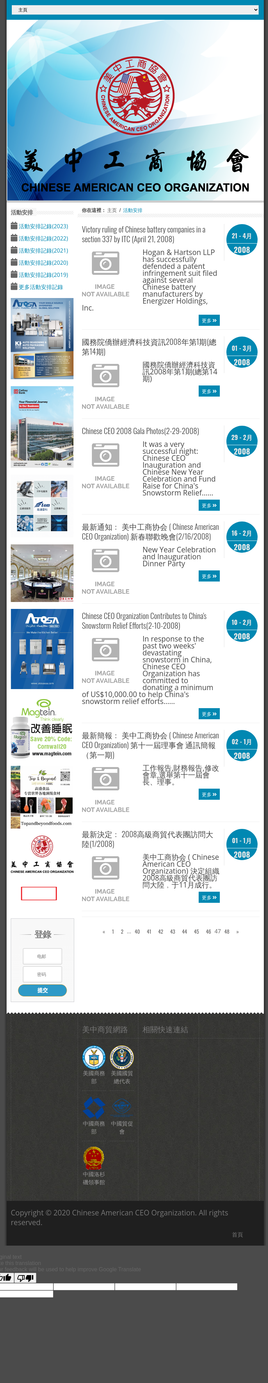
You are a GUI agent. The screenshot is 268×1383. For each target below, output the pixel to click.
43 (172, 931)
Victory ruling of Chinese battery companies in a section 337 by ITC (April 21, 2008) (143, 233)
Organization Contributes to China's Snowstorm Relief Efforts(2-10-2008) (144, 620)
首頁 (237, 1234)
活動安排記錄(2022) (42, 238)
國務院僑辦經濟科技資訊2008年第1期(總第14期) (149, 346)
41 (149, 931)
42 (160, 931)
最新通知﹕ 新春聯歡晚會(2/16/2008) (150, 531)
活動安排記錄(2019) (42, 275)
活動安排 (132, 209)
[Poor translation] (25, 1278)
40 (137, 931)
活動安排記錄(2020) (42, 262)
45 (196, 931)
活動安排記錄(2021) (42, 250)
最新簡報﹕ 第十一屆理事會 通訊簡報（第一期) (150, 744)
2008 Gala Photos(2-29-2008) (140, 430)
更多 (209, 320)
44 (184, 931)
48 (227, 931)
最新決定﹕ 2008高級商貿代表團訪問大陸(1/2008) (147, 838)
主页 (112, 209)
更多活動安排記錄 (40, 287)
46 (208, 931)
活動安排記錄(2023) (42, 226)
